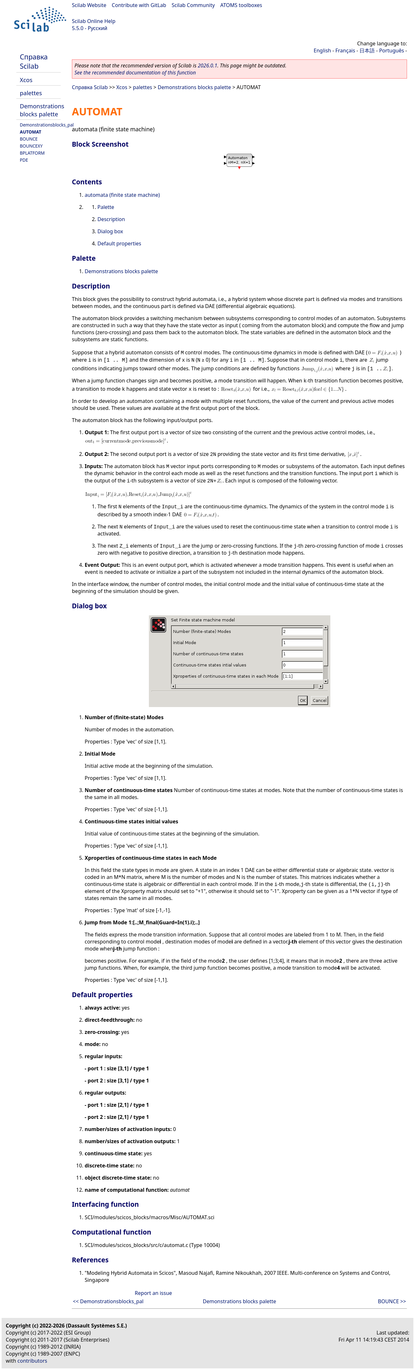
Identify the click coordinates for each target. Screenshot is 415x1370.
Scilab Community (193, 5)
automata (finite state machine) (122, 194)
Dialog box (110, 231)
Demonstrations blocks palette (42, 110)
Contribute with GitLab (139, 5)
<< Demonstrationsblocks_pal (108, 1301)
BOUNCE (29, 139)
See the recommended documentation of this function (135, 72)
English (322, 50)
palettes (31, 93)
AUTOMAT (30, 132)
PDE (24, 160)
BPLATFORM (32, 153)
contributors (32, 1360)
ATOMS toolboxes (241, 5)
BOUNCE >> (392, 1301)
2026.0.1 (207, 65)
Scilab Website (89, 5)
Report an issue (153, 1293)
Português (391, 50)
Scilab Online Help (93, 21)
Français (345, 50)
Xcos (26, 80)
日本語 (367, 50)
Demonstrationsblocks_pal (47, 125)
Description (111, 219)
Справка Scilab (34, 61)
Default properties (119, 243)
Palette (105, 207)
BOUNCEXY (31, 146)
